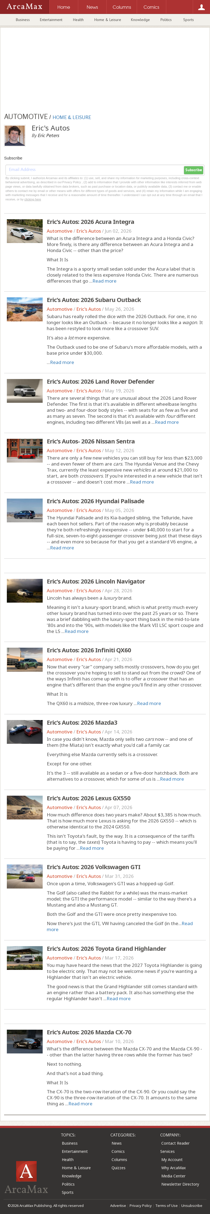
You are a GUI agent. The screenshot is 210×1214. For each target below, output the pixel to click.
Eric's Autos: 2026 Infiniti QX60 (89, 650)
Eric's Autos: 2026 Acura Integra (90, 221)
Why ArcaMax (173, 1167)
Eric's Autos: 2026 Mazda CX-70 (89, 1032)
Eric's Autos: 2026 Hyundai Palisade (95, 501)
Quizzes (119, 1167)
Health (78, 19)
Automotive (59, 231)
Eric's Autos (88, 231)
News (117, 1143)
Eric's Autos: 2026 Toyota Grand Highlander (106, 948)
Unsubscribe (191, 1205)
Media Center (173, 1176)
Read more (104, 281)
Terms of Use (166, 1205)
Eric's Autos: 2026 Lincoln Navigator (96, 581)
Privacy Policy (141, 1205)
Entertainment (51, 19)
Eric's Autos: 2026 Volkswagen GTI (93, 867)
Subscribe (193, 170)
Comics (118, 1151)
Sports (188, 19)
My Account (172, 1159)
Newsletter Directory (180, 1184)
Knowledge (140, 19)
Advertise (118, 1205)
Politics (166, 19)
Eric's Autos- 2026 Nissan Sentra (91, 441)
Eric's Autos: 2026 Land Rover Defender (100, 381)
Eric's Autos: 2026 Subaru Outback (94, 299)
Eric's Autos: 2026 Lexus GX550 (88, 798)
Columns (119, 1159)
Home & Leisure (107, 19)
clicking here (32, 199)
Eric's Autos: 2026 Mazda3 (82, 722)
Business (23, 19)
